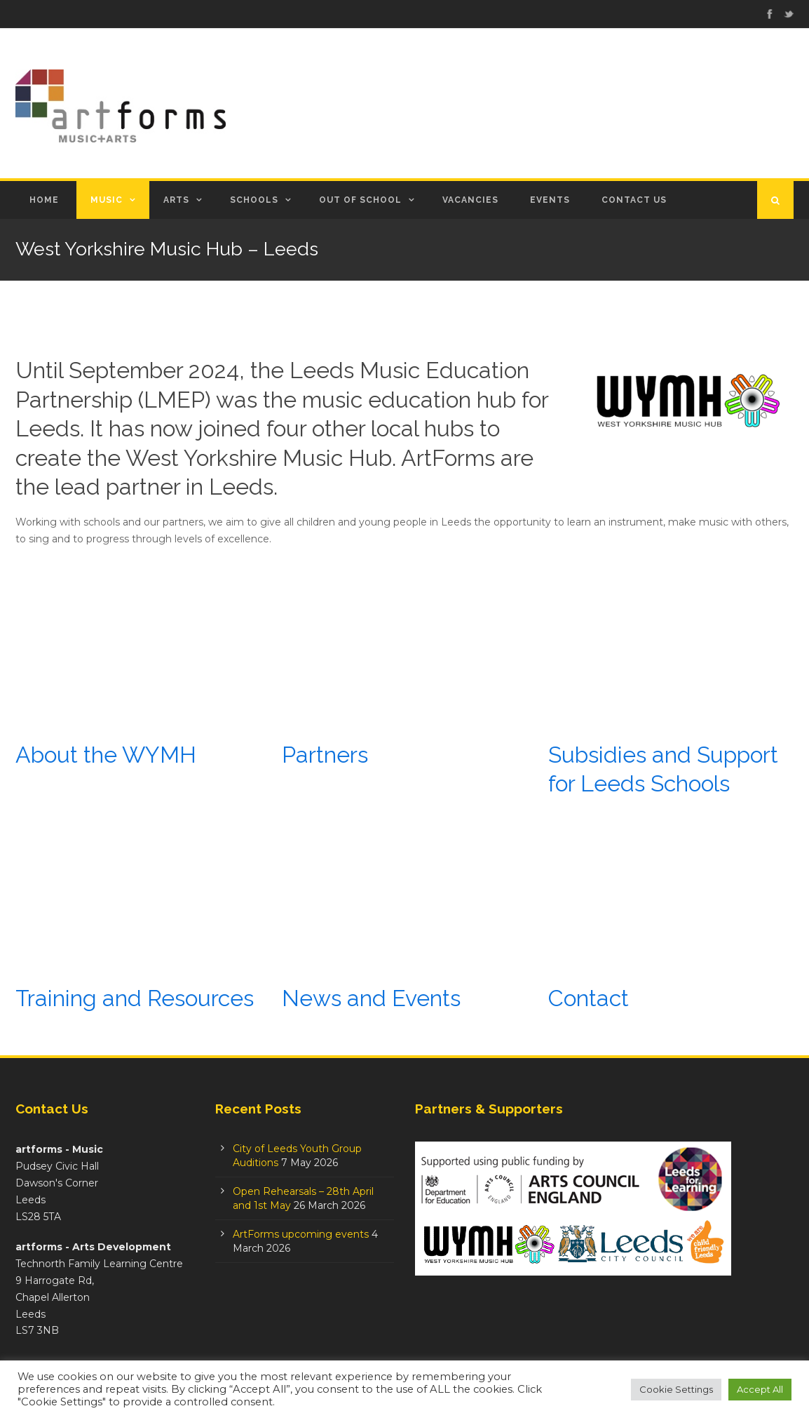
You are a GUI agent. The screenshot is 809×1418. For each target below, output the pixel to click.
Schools (254, 200)
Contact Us (634, 200)
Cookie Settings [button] (676, 1389)
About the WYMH (105, 755)
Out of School (360, 200)
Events (550, 200)
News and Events (371, 998)
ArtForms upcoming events (301, 1234)
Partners (325, 755)
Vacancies (470, 200)
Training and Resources (134, 998)
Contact (588, 998)
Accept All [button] (760, 1389)
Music (106, 200)
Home (44, 200)
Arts (176, 200)
